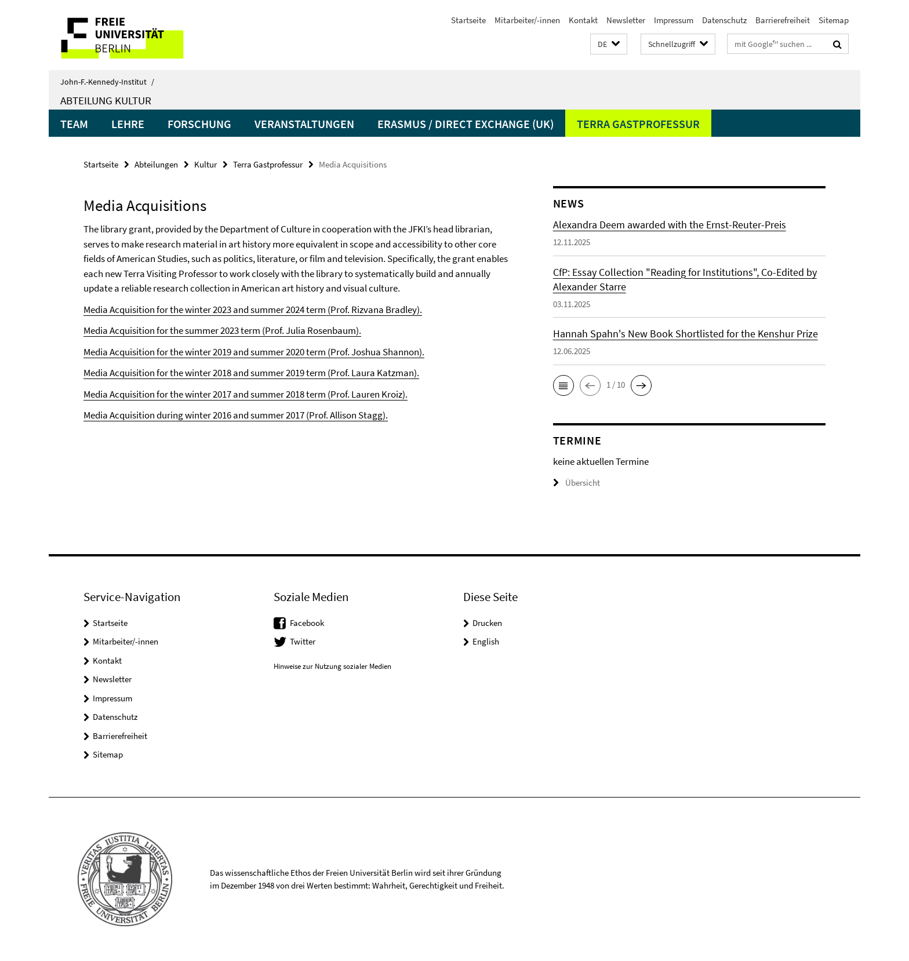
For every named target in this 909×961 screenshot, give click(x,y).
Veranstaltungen (304, 124)
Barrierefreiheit (782, 20)
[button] (608, 44)
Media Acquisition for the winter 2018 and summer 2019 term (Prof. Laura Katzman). (251, 372)
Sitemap (834, 20)
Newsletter (625, 20)
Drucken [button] (487, 622)
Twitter (302, 641)
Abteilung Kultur (105, 100)
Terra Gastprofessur (638, 124)
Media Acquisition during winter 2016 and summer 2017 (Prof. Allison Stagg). (235, 415)
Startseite (468, 20)
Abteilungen (156, 164)
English (485, 641)
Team (74, 124)
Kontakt (583, 20)
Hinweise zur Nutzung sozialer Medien (332, 666)
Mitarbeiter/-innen (527, 20)
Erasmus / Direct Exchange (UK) (465, 124)
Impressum (673, 20)
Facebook (307, 622)
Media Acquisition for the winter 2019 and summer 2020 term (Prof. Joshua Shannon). (253, 351)
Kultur (205, 164)
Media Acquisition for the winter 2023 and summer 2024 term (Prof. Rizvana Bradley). (252, 309)
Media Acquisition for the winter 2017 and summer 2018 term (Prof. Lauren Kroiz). (245, 394)
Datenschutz (724, 20)
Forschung (199, 124)
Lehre (127, 124)
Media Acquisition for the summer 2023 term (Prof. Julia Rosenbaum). (222, 330)
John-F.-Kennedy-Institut (107, 82)
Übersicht (576, 482)
